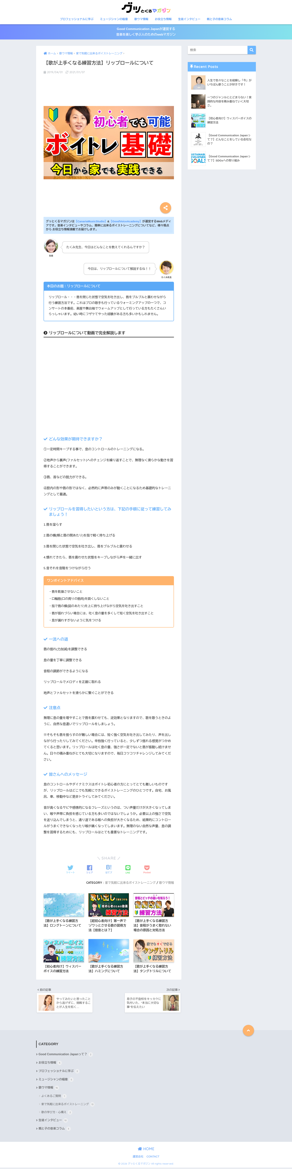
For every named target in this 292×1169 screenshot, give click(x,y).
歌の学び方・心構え (56, 1113)
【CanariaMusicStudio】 (91, 221)
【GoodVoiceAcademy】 (126, 221)
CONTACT (153, 1158)
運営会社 (138, 1158)
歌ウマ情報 (141, 19)
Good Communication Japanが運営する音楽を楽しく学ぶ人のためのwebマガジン (146, 32)
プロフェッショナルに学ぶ (76, 19)
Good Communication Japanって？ (66, 1056)
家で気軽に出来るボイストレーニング (129, 882)
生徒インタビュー (189, 19)
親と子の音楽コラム (219, 19)
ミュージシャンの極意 (114, 19)
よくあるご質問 (54, 1097)
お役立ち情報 (163, 19)
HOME (146, 1150)
